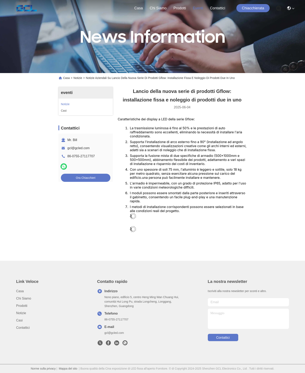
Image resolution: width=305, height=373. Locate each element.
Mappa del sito (68, 368)
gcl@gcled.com (78, 148)
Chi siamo (158, 8)
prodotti (180, 8)
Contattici (217, 8)
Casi (19, 320)
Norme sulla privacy (43, 368)
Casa (138, 8)
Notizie (77, 78)
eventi (198, 8)
